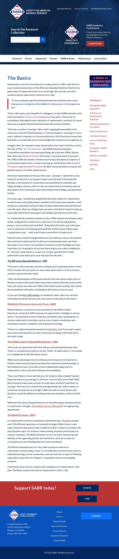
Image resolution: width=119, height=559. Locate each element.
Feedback (95, 160)
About (59, 512)
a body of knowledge (35, 116)
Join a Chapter (81, 9)
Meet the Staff (59, 521)
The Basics (95, 100)
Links (92, 168)
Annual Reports (59, 531)
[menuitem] (64, 9)
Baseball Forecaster (33, 166)
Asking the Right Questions (98, 107)
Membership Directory (101, 9)
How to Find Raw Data (98, 142)
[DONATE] (96, 516)
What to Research (99, 131)
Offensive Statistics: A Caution (100, 125)
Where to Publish (98, 155)
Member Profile (64, 9)
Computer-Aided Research (98, 149)
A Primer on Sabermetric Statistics (96, 116)
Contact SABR (59, 540)
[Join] (87, 499)
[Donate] (87, 488)
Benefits (94, 164)
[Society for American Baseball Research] (29, 12)
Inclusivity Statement (59, 536)
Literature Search (98, 135)
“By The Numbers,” (32, 148)
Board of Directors (59, 526)
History (59, 516)
